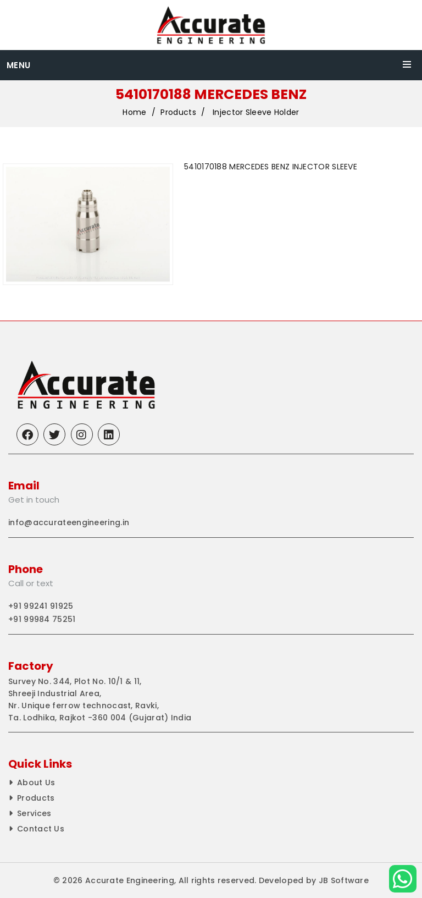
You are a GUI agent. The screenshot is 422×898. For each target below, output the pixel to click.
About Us (36, 782)
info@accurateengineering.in (68, 522)
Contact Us (40, 828)
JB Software (344, 880)
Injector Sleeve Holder (256, 112)
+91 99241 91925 (41, 605)
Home (134, 112)
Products (178, 112)
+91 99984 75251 (42, 619)
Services (34, 813)
